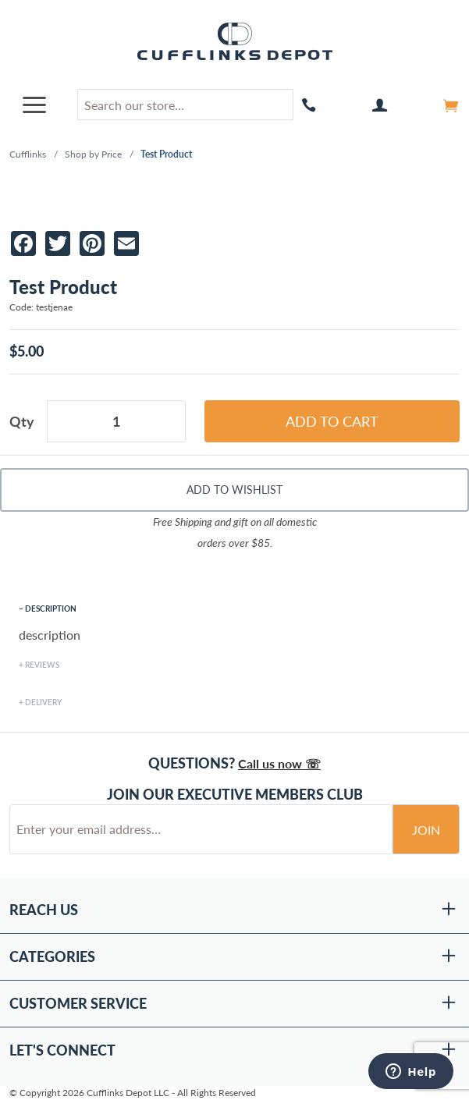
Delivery (43, 702)
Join (426, 829)
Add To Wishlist (234, 489)
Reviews (42, 664)
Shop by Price (93, 154)
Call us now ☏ (279, 763)
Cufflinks (27, 154)
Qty (21, 421)
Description (50, 608)
